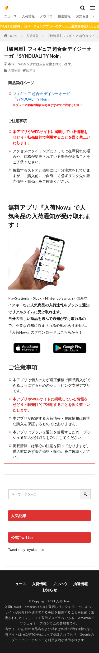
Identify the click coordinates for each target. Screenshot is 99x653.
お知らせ (82, 16)
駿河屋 (31, 71)
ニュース (10, 16)
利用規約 (54, 640)
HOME (13, 36)
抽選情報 (64, 16)
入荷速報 (32, 36)
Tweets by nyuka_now (26, 549)
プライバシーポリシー (28, 640)
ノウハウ (46, 16)
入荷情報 (28, 16)
